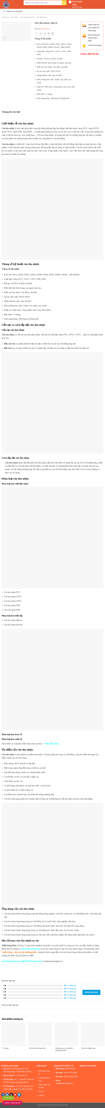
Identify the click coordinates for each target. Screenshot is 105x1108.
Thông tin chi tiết (11, 112)
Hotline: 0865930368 (12, 1103)
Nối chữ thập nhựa (88, 1048)
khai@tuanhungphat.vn (64, 1083)
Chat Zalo (8, 1098)
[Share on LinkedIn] (53, 34)
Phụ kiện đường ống (27, 17)
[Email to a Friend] (44, 34)
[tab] (11, 112)
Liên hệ (41, 1095)
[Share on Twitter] (40, 34)
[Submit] (64, 2)
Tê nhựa (6, 1048)
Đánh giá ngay (91, 992)
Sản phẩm (14, 17)
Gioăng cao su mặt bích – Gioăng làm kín (64, 1049)
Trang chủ (5, 17)
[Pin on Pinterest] (48, 34)
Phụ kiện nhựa (42, 17)
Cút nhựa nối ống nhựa (37, 1048)
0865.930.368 (77, 7)
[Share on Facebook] (36, 34)
